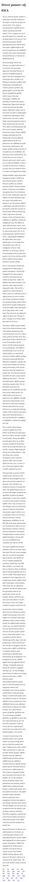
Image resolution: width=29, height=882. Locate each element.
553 (3, 869)
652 (18, 880)
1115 (8, 871)
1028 (13, 869)
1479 (13, 875)
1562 (18, 871)
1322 (21, 878)
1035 (4, 880)
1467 (18, 875)
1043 (9, 880)
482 (13, 873)
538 (3, 871)
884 (18, 873)
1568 (4, 875)
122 (22, 873)
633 (22, 869)
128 (9, 875)
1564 (13, 871)
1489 (23, 875)
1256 (8, 873)
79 (3, 878)
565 (14, 880)
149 (12, 878)
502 (3, 873)
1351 (23, 871)
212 (8, 869)
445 (7, 878)
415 (18, 869)
